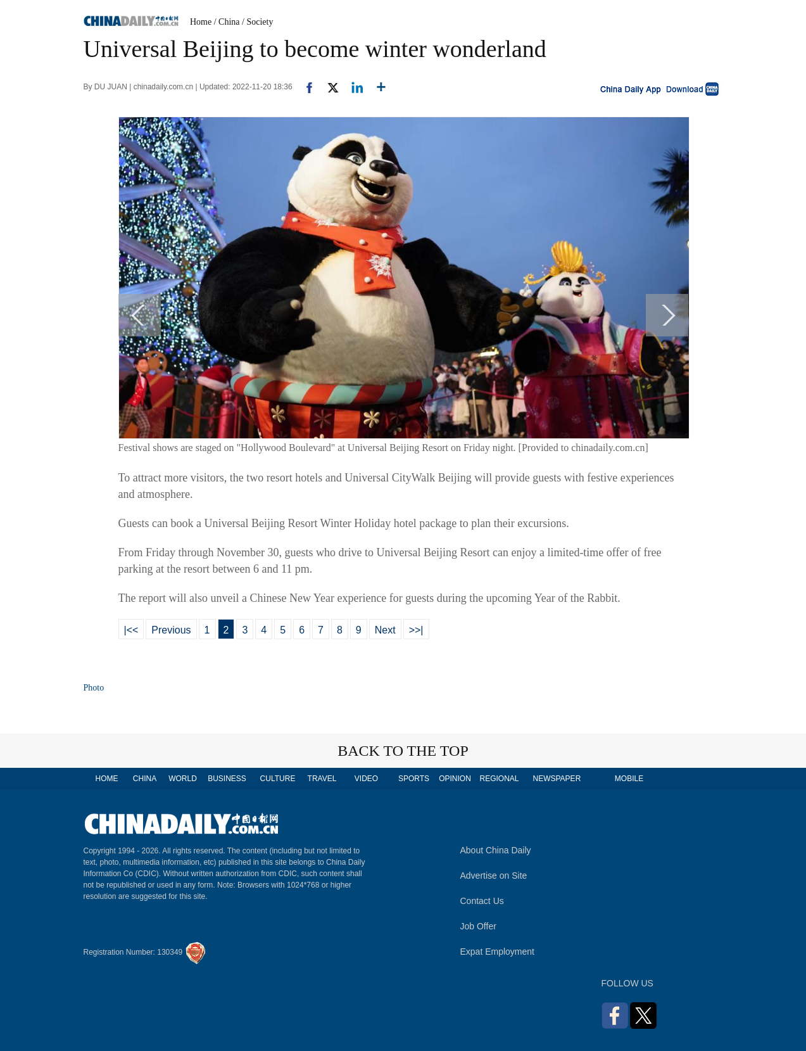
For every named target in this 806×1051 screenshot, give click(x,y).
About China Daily (495, 850)
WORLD (182, 778)
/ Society (257, 22)
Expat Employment (497, 951)
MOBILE (629, 778)
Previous (171, 630)
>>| (416, 630)
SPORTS (413, 778)
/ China (227, 22)
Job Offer (478, 926)
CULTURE (278, 778)
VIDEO (366, 778)
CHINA (144, 778)
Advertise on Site (493, 875)
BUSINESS (227, 778)
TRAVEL (322, 778)
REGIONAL (499, 778)
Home (200, 22)
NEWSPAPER (556, 778)
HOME (107, 778)
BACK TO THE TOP (403, 750)
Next (385, 630)
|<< (131, 630)
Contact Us (482, 901)
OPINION (455, 778)
